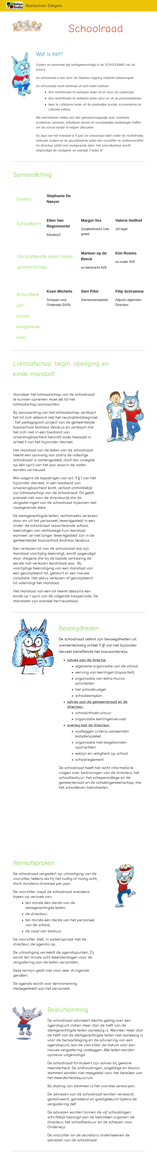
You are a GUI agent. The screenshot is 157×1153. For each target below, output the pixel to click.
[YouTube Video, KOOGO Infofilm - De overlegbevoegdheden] (112, 824)
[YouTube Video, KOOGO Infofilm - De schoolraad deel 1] (44, 824)
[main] (95, 27)
